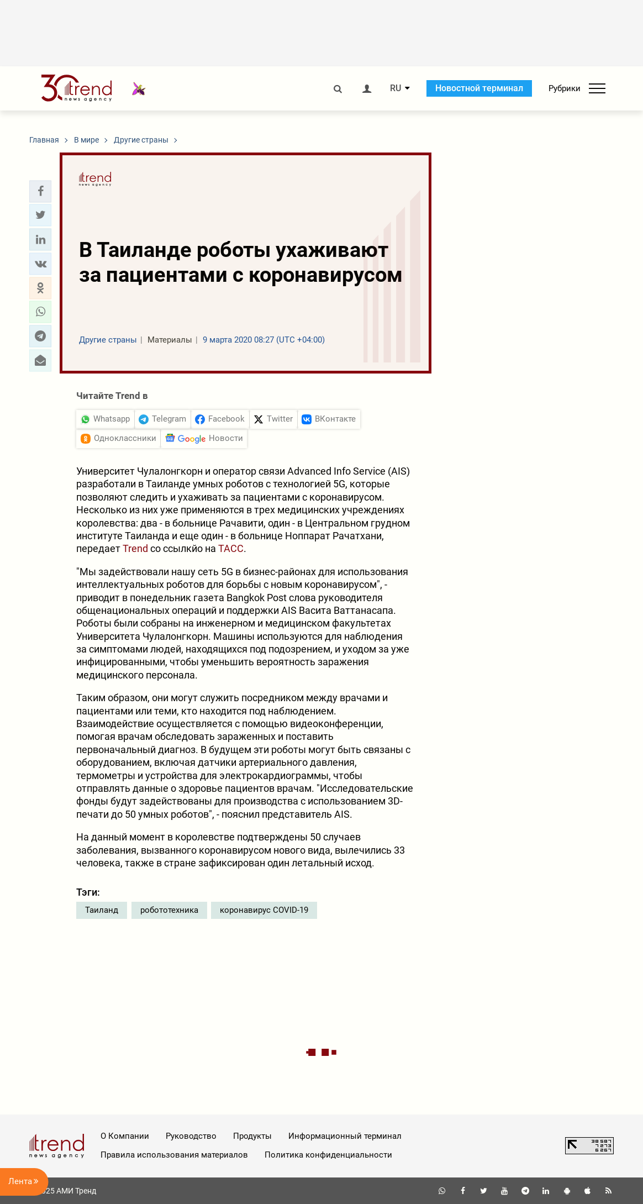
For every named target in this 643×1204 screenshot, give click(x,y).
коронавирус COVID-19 (264, 910)
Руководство (191, 1136)
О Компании (125, 1136)
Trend (135, 548)
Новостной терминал (479, 88)
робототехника (169, 910)
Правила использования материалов (174, 1155)
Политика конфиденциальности (328, 1155)
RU (395, 88)
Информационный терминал (345, 1136)
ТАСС (231, 548)
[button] (40, 191)
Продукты (252, 1136)
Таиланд (101, 910)
